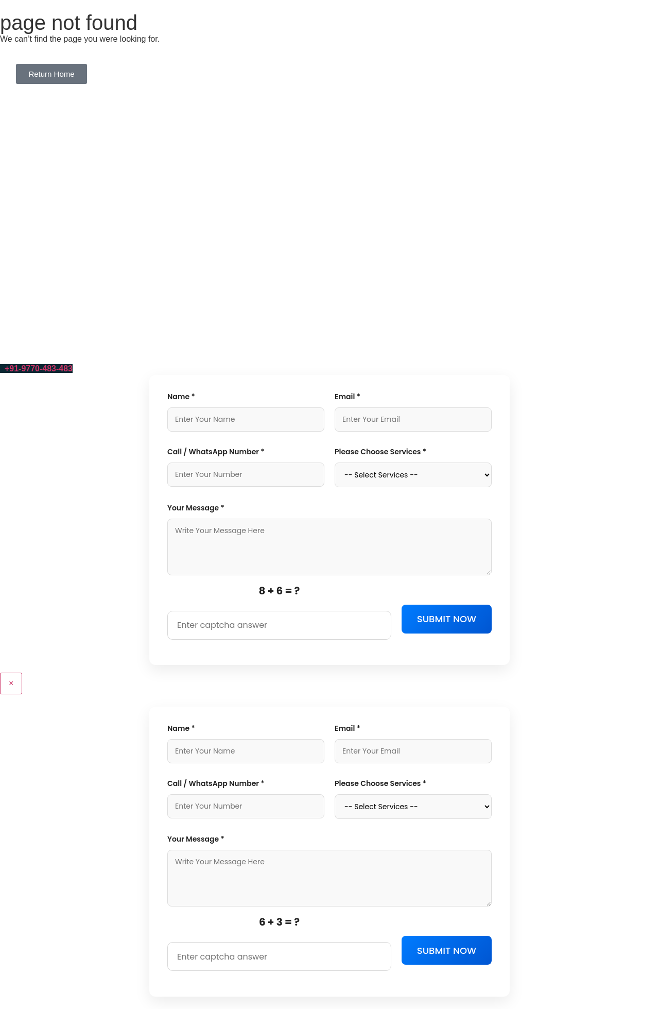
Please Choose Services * (380, 451)
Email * (347, 396)
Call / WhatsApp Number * (216, 451)
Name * (181, 396)
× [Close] (11, 683)
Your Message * (195, 507)
